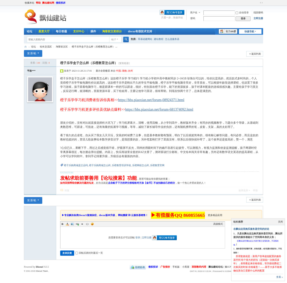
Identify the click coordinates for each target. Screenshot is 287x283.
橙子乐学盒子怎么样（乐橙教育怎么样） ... (94, 46)
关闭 (280, 221)
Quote (82, 224)
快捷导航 (249, 31)
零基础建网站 (145, 39)
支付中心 (78, 31)
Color (67, 224)
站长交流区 (46, 46)
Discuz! (39, 266)
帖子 (113, 39)
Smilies (92, 224)
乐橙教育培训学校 (121, 165)
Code (87, 224)
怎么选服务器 (172, 39)
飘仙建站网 (48, 2)
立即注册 (258, 18)
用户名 (193, 12)
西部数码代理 (199, 266)
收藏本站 (29, 2)
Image (72, 224)
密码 (192, 18)
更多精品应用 (215, 215)
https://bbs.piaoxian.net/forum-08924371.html (151, 100)
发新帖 (32, 53)
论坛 (29, 31)
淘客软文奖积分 (112, 31)
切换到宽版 (261, 3)
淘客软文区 (62, 46)
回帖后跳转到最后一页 (89, 252)
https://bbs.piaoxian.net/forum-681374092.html (159, 109)
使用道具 (243, 190)
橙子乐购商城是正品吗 (76, 165)
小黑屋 (185, 266)
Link (77, 224)
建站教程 (158, 39)
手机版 (176, 266)
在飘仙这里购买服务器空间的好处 (251, 229)
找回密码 (258, 12)
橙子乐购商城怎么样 (100, 165)
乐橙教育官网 (157, 165)
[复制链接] (124, 63)
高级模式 (218, 224)
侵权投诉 (60, 2)
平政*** (31, 70)
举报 (255, 190)
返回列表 (256, 53)
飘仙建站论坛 (25, 47)
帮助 (38, 2)
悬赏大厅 (44, 31)
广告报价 (165, 266)
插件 (93, 31)
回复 (67, 190)
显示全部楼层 (103, 70)
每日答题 (61, 31)
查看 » (279, 277)
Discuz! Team (42, 271)
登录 (137, 237)
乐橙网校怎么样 (140, 165)
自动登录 (242, 12)
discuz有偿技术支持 (140, 31)
